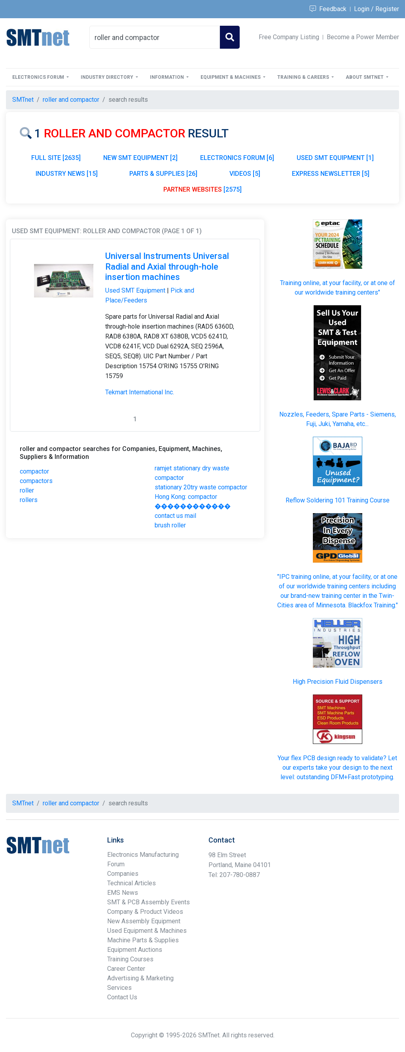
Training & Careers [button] (303, 77)
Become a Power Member (363, 37)
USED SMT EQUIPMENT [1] (335, 158)
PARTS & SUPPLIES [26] (163, 173)
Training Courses (130, 959)
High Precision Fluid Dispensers (337, 681)
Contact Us (122, 997)
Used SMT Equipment (135, 290)
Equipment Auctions (134, 949)
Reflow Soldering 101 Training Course (338, 500)
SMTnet (23, 99)
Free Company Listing (289, 37)
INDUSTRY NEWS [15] (67, 173)
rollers (29, 500)
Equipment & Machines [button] (231, 77)
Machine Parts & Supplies (143, 940)
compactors (36, 481)
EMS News (122, 892)
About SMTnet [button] (365, 77)
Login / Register (376, 9)
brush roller (170, 525)
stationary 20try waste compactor (201, 487)
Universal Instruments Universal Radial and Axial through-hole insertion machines (167, 266)
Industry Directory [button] (107, 77)
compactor (34, 471)
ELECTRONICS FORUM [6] (237, 158)
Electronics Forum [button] (38, 77)
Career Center (126, 968)
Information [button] (167, 77)
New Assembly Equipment (143, 921)
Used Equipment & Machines (147, 930)
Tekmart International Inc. (139, 392)
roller (27, 490)
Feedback (328, 9)
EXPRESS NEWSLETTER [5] (330, 173)
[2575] (202, 189)
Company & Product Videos (145, 911)
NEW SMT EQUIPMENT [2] (140, 158)
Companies (122, 873)
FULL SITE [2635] (56, 158)
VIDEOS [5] (244, 173)
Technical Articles (131, 883)
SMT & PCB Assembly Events (148, 902)
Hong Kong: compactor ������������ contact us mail (193, 506)
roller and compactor (71, 99)
